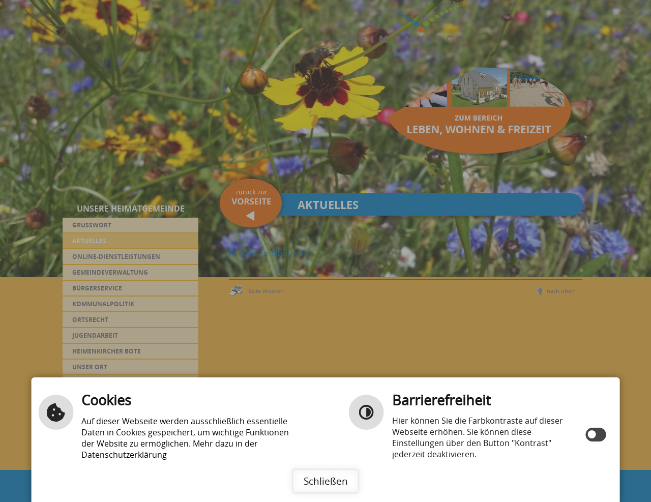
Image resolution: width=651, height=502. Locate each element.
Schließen (326, 481)
